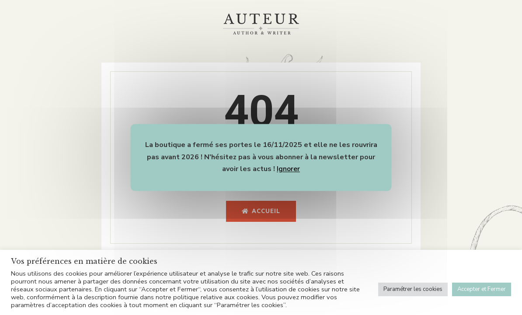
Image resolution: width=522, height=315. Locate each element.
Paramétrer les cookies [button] (412, 289)
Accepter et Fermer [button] (481, 289)
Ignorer (288, 169)
